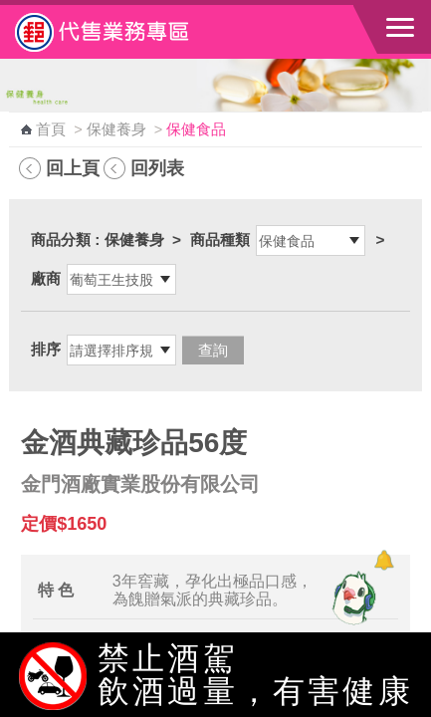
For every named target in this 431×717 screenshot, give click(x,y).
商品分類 (61, 239)
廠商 (46, 278)
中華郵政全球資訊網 (124, 32)
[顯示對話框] (383, 560)
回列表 (157, 167)
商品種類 (220, 239)
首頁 (51, 129)
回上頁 (73, 167)
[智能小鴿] (351, 597)
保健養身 (116, 129)
